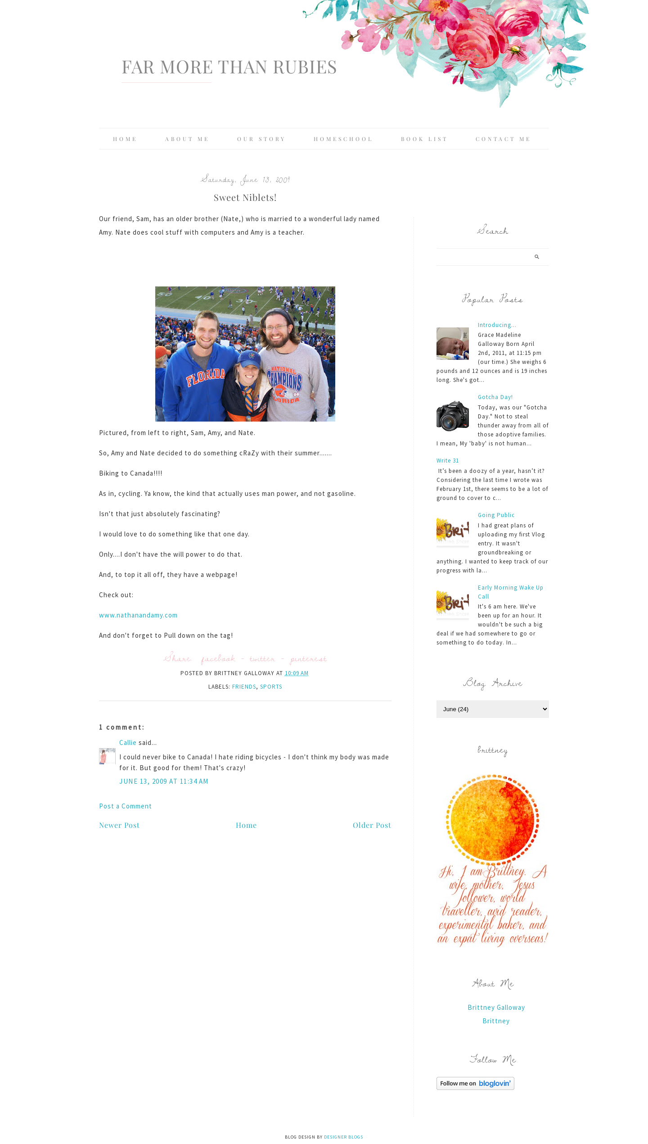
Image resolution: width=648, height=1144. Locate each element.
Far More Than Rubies (230, 66)
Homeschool (344, 138)
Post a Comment (125, 806)
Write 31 (447, 460)
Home (125, 138)
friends (244, 686)
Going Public (496, 515)
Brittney (496, 1021)
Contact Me (503, 138)
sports (271, 686)
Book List (424, 138)
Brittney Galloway (496, 1007)
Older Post (372, 825)
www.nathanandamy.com (138, 615)
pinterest (308, 658)
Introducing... (497, 325)
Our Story (261, 138)
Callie (128, 742)
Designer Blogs (343, 1137)
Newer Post (119, 825)
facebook (218, 658)
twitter (262, 658)
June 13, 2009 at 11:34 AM (164, 781)
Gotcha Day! (495, 397)
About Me (187, 138)
